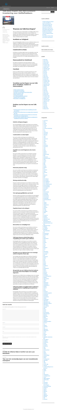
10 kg (44, 121)
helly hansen (45, 238)
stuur (44, 351)
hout (44, 243)
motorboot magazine (47, 292)
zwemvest (45, 399)
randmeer (45, 320)
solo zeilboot (45, 339)
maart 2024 (45, 91)
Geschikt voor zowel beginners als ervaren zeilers (23, 92)
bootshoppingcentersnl (6, 29)
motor (44, 290)
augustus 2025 (46, 69)
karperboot (45, 256)
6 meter (44, 143)
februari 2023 (46, 108)
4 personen (45, 138)
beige (44, 171)
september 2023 (46, 99)
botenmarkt (45, 194)
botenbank (45, 193)
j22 (44, 250)
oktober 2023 (46, 98)
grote (44, 235)
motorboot (45, 291)
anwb (44, 162)
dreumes (45, 216)
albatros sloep (46, 154)
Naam (4, 322)
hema (44, 239)
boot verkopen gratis (47, 184)
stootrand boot (46, 349)
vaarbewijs (45, 360)
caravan (44, 202)
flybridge (45, 226)
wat (44, 381)
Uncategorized (46, 359)
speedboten (45, 342)
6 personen (45, 145)
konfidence (45, 265)
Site (3, 331)
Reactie (4, 309)
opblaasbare (45, 300)
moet (44, 289)
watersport (45, 382)
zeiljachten (45, 395)
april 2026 (45, 59)
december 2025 (46, 64)
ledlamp (45, 277)
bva (44, 201)
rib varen (45, 322)
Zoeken (52, 11)
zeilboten (45, 391)
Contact (53, 7)
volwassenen (45, 374)
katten (44, 257)
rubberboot (45, 329)
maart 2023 (45, 107)
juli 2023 (45, 102)
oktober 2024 (46, 82)
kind (44, 260)
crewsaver (45, 207)
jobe (44, 255)
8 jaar (44, 149)
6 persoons (45, 146)
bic (43, 173)
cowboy (44, 206)
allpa (44, 155)
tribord (44, 357)
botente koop (46, 195)
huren (44, 245)
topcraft (45, 356)
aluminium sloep (46, 158)
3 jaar (44, 136)
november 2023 (46, 97)
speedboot (45, 340)
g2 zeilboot (45, 228)
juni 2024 (45, 88)
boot (44, 177)
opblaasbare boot (46, 302)
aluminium (45, 156)
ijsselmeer (45, 247)
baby (44, 163)
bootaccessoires (46, 185)
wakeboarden (46, 379)
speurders (45, 344)
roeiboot (45, 325)
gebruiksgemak (7, 36)
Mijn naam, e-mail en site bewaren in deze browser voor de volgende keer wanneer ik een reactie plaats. (19, 337)
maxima (45, 286)
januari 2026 (45, 63)
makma (44, 279)
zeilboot (4, 41)
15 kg (44, 131)
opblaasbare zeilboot (47, 303)
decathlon (45, 211)
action (44, 150)
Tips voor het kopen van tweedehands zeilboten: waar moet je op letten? (47, 25)
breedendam (45, 198)
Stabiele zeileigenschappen (19, 89)
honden (44, 242)
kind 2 (44, 261)
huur (44, 246)
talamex (45, 353)
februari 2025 (46, 77)
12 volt (44, 127)
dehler (44, 212)
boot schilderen (46, 181)
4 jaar (44, 137)
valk (44, 361)
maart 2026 (45, 60)
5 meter (44, 141)
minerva (45, 287)
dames (44, 208)
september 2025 (46, 68)
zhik (44, 397)
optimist (45, 307)
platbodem (45, 316)
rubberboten (45, 330)
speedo (44, 343)
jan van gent (45, 252)
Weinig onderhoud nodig (18, 94)
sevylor (44, 331)
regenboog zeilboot (47, 321)
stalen (44, 348)
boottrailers (45, 188)
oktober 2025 (46, 67)
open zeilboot (46, 305)
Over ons (49, 7)
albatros (45, 153)
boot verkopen (46, 182)
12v (44, 129)
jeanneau (45, 254)
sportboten (45, 346)
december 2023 (46, 95)
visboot (44, 370)
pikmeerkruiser (46, 313)
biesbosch (45, 175)
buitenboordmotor (47, 199)
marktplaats (45, 283)
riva (44, 324)
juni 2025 (45, 72)
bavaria (44, 166)
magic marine (46, 278)
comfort (7, 34)
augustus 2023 (46, 101)
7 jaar (44, 147)
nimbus (44, 298)
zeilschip (45, 396)
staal (44, 347)
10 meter (45, 123)
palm (44, 308)
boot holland (45, 178)
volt (44, 373)
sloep (44, 333)
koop (44, 267)
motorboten (45, 294)
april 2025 (45, 75)
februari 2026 (46, 62)
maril (44, 281)
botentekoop (46, 197)
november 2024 (46, 81)
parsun (44, 309)
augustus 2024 (46, 85)
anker (44, 159)
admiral (44, 151)
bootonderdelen (46, 186)
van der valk (45, 364)
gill (44, 232)
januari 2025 (45, 78)
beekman (45, 169)
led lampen (45, 274)
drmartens (45, 217)
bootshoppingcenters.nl (6, 6)
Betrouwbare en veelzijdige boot (19, 98)
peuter (44, 311)
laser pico (45, 272)
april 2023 (45, 106)
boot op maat (46, 180)
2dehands (45, 134)
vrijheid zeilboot (46, 378)
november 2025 (46, 66)
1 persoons (45, 120)
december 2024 (46, 80)
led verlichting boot (47, 276)
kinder (44, 263)
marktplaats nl (46, 285)
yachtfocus (45, 387)
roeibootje (45, 326)
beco (44, 168)
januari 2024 (45, 94)
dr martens (45, 215)
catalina (45, 203)
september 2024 (46, 84)
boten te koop (46, 191)
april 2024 (45, 90)
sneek (44, 335)
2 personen (45, 132)
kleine (44, 264)
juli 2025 (45, 71)
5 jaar (44, 140)
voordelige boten (46, 375)
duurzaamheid (5, 35)
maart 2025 (45, 76)
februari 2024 (46, 93)
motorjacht (45, 295)
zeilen (44, 392)
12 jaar (44, 124)
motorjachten (46, 296)
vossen (44, 377)
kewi (44, 259)
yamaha (44, 388)
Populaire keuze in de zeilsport (19, 97)
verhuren (45, 365)
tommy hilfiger (46, 355)
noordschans (45, 299)
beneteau (45, 172)
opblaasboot (45, 304)
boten (44, 190)
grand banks (45, 234)
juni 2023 (45, 103)
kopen (44, 269)
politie (44, 317)
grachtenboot (46, 233)
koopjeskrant (46, 268)
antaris (44, 160)
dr (43, 213)
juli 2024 (45, 86)
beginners (4, 34)
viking (44, 369)
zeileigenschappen (5, 42)
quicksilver (45, 318)
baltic (44, 164)
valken (44, 362)
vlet (44, 372)
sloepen (45, 334)
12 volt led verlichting (47, 128)
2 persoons (45, 133)
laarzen (44, 270)
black (44, 176)
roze (44, 327)
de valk (44, 210)
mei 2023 (45, 104)
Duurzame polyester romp (18, 93)
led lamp (45, 273)
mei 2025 (45, 73)
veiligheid (7, 40)
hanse (44, 237)
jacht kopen (45, 251)
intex (44, 248)
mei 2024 (45, 89)
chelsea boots (46, 204)
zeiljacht (45, 394)
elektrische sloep (46, 225)
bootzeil (45, 189)
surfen (44, 352)
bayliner (45, 167)
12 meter (45, 125)
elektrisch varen (46, 219)
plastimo (45, 314)
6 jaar (44, 142)
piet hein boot (46, 312)
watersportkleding (47, 386)
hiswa (44, 241)
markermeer (45, 282)
